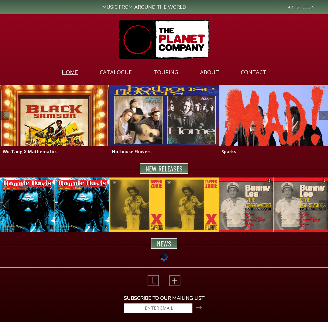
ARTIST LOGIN (301, 7)
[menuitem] (70, 72)
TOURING (166, 72)
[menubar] (164, 72)
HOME (70, 72)
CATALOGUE (116, 72)
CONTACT (253, 72)
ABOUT (209, 72)
